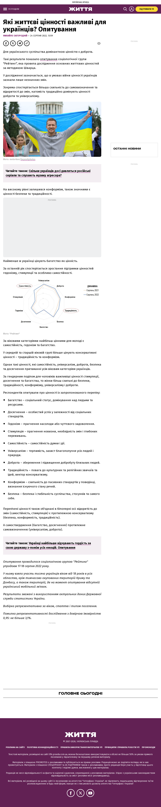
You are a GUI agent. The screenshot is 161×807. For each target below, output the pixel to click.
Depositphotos (28, 159)
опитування (48, 59)
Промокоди (148, 747)
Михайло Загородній (15, 35)
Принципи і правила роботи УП (122, 747)
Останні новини (127, 148)
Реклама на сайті (15, 747)
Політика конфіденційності (42, 747)
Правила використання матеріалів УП (81, 747)
